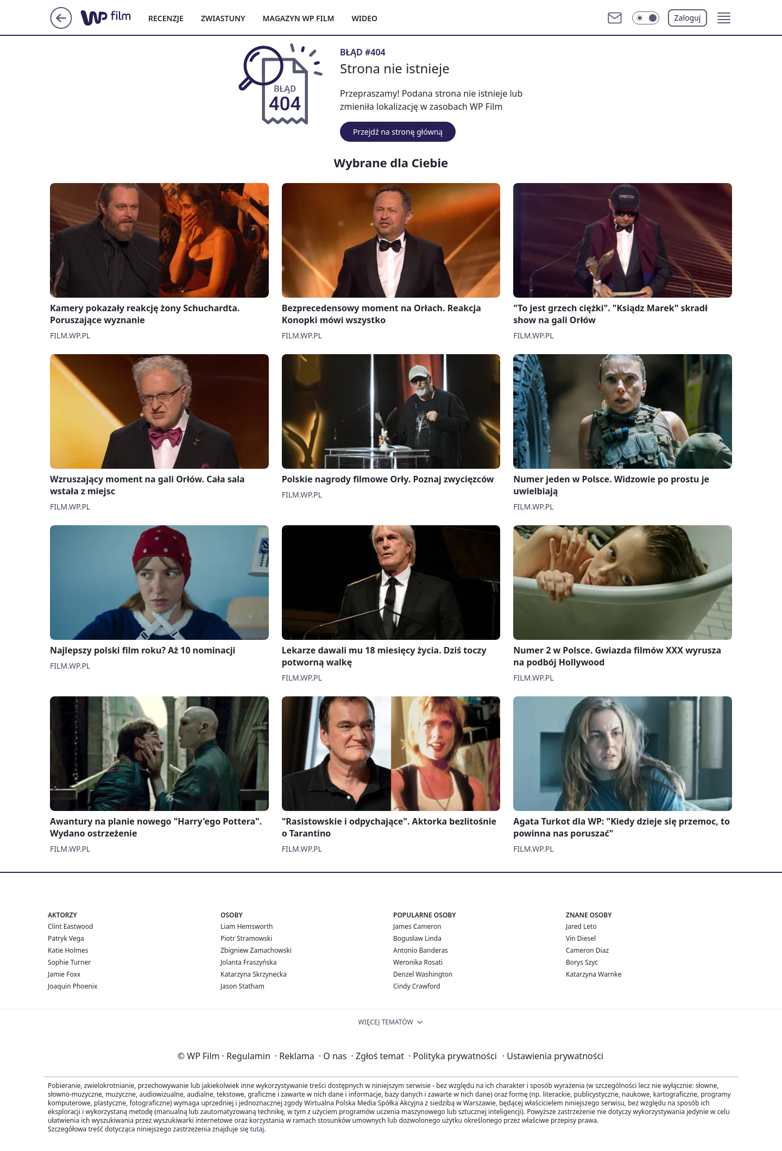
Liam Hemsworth (246, 926)
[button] (724, 18)
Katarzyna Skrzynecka (253, 974)
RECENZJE (166, 18)
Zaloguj (687, 17)
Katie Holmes (68, 950)
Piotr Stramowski (246, 938)
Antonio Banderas (420, 950)
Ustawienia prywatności (552, 1056)
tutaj (257, 1129)
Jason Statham (242, 986)
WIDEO (364, 18)
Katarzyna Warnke (593, 974)
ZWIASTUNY (223, 18)
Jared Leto (581, 926)
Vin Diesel (581, 938)
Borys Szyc (582, 962)
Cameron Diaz (587, 950)
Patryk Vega (66, 938)
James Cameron (417, 926)
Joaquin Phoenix (72, 986)
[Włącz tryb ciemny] (645, 17)
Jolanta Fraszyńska (248, 962)
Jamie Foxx (64, 974)
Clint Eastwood (70, 926)
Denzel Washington (422, 974)
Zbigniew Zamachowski (256, 950)
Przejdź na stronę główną (398, 132)
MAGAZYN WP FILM (299, 18)
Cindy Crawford (416, 986)
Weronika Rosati (418, 962)
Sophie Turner (69, 962)
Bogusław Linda (417, 938)
